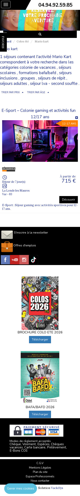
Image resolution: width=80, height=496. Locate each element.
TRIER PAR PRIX (10, 92)
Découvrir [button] (68, 200)
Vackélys (57, 488)
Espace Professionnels (40, 476)
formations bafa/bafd (37, 73)
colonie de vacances (38, 67)
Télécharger (40, 339)
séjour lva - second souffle (53, 83)
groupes (27, 78)
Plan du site (40, 472)
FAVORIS (3, 42)
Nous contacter (40, 481)
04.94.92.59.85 (55, 4)
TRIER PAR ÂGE (36, 92)
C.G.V (40, 463)
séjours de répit (51, 78)
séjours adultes (13, 83)
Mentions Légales (40, 468)
